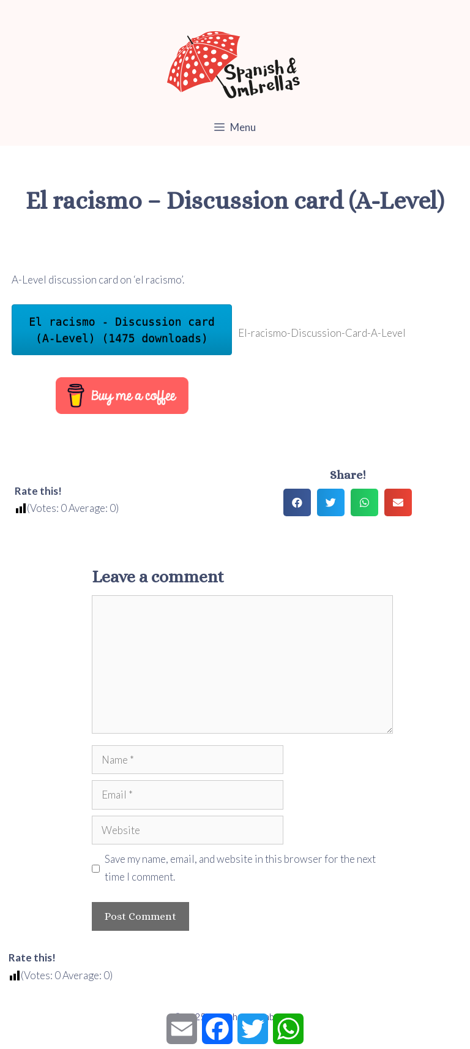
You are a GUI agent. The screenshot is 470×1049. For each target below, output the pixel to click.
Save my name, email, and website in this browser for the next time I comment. (240, 867)
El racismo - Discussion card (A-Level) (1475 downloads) (121, 330)
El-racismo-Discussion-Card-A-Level (322, 332)
